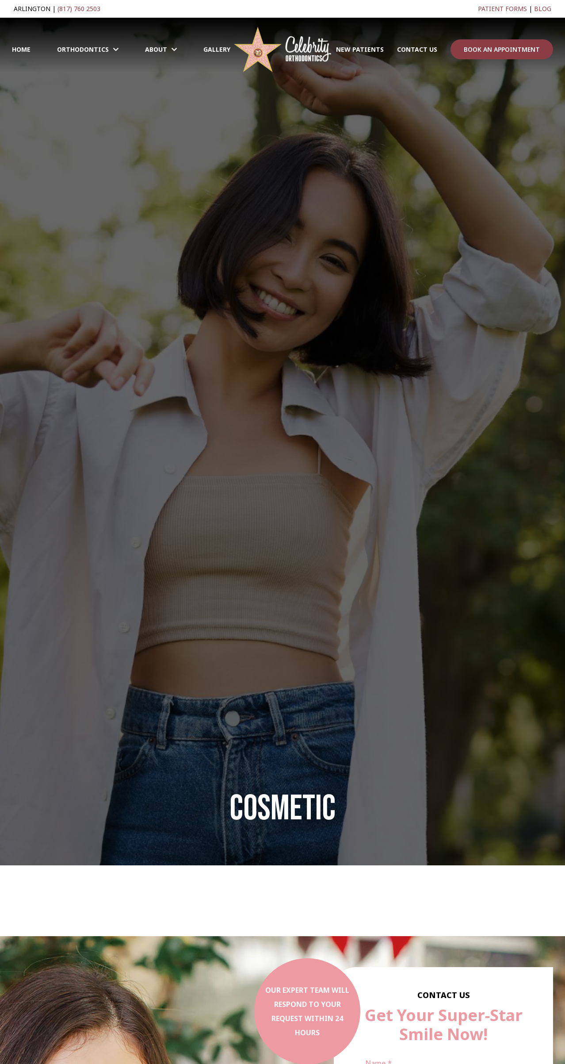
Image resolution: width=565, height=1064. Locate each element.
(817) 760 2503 (78, 8)
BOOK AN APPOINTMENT (502, 49)
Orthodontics (83, 49)
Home (21, 49)
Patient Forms (502, 8)
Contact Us (417, 49)
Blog (542, 8)
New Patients (360, 49)
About (156, 49)
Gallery (216, 49)
